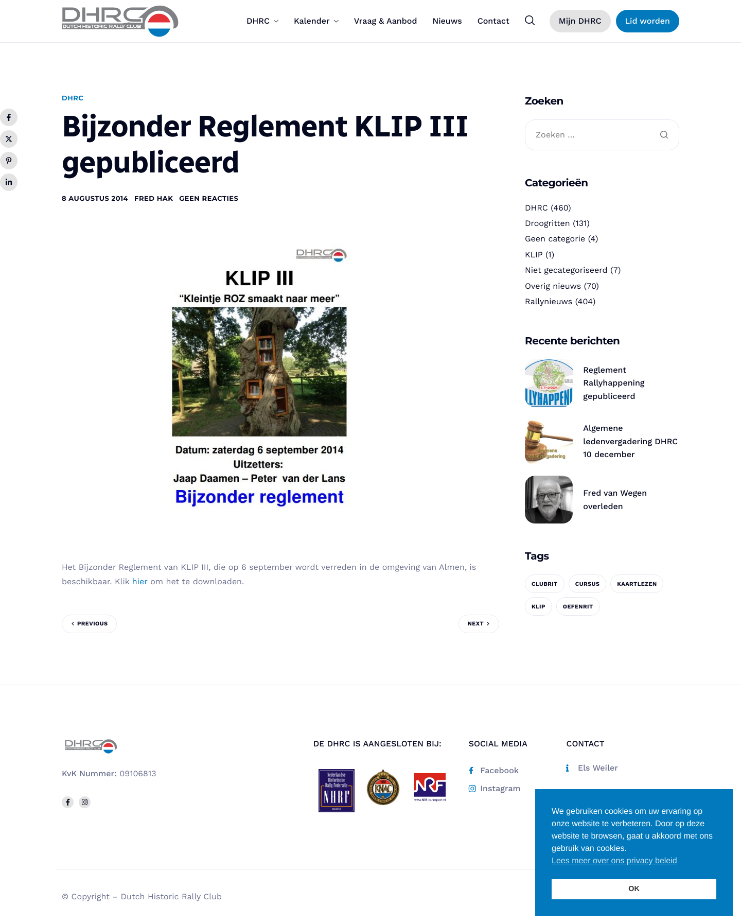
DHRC (262, 21)
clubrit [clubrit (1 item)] (545, 584)
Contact (493, 21)
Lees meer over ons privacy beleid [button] (614, 861)
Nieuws (447, 21)
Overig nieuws (553, 286)
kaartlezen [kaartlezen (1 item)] (637, 584)
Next (476, 623)
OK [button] (634, 889)
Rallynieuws (548, 301)
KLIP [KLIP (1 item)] (538, 606)
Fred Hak (153, 199)
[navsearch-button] (530, 20)
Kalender (316, 21)
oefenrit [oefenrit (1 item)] (578, 606)
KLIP (534, 254)
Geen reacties (208, 199)
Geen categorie (555, 238)
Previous (92, 623)
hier (140, 581)
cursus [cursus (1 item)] (587, 584)
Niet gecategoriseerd (566, 270)
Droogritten (547, 223)
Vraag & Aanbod (385, 21)
